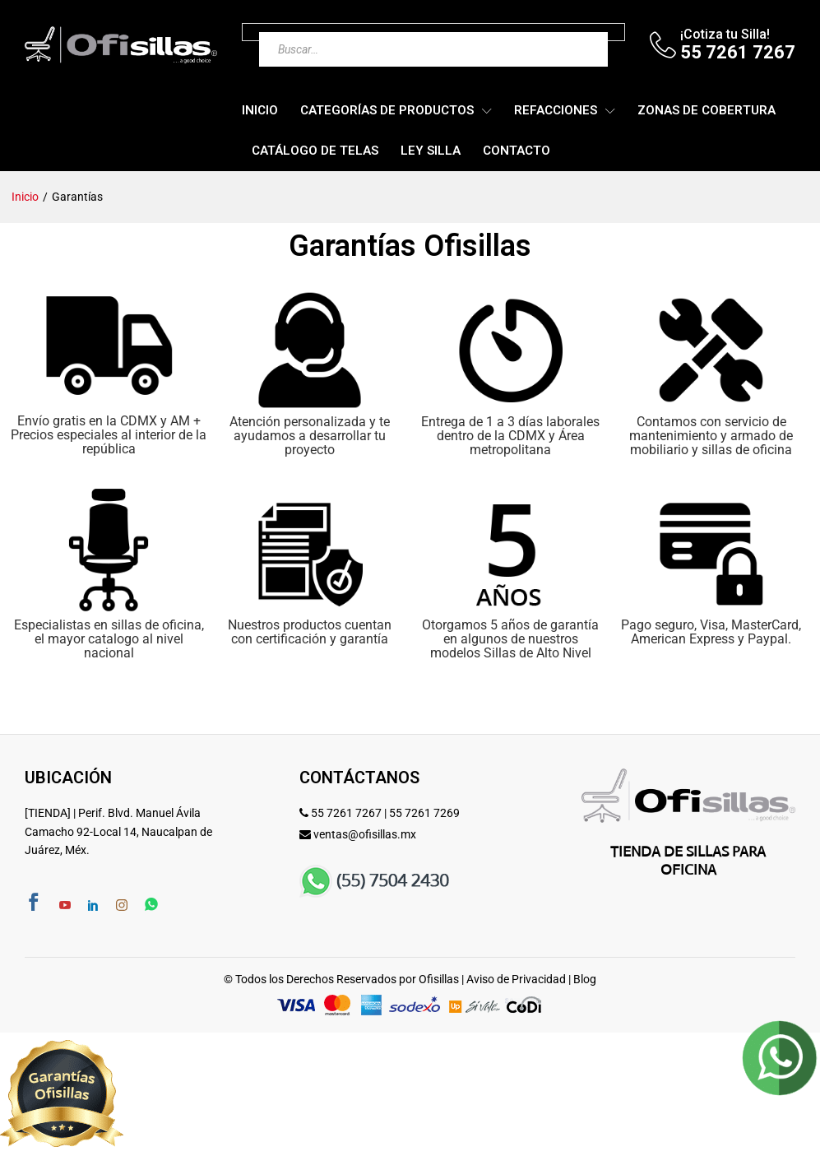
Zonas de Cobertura (706, 110)
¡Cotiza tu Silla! (725, 34)
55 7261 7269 (424, 812)
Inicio (260, 110)
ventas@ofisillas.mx (364, 834)
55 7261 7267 (346, 812)
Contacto (516, 151)
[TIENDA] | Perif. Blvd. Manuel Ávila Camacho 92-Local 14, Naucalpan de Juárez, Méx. (118, 831)
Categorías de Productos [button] (387, 110)
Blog (584, 979)
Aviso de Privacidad (516, 979)
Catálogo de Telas (315, 151)
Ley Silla (431, 151)
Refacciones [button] (555, 110)
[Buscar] (562, 32)
